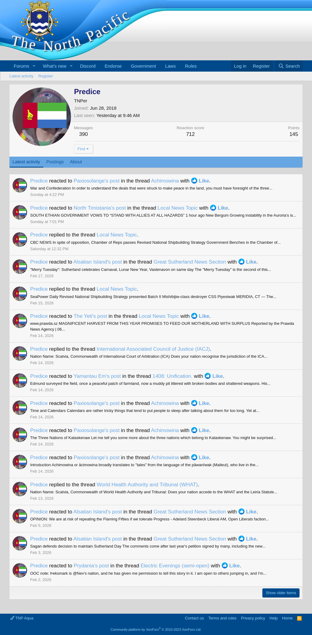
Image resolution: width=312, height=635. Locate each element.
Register (45, 76)
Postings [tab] (55, 161)
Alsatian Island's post (97, 262)
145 (293, 134)
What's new (54, 66)
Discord (88, 66)
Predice (39, 181)
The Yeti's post (90, 316)
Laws (170, 66)
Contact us (194, 618)
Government (143, 66)
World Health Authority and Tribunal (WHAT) (147, 485)
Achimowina (165, 181)
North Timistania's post (100, 208)
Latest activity (21, 76)
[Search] (289, 66)
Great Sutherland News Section (190, 262)
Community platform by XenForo (156, 629)
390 (83, 134)
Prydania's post (91, 566)
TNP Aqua (21, 618)
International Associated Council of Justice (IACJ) (153, 349)
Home (287, 618)
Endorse (113, 66)
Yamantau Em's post (97, 376)
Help (274, 618)
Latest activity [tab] (26, 161)
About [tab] (76, 161)
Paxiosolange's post (97, 181)
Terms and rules (222, 618)
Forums (21, 66)
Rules (191, 66)
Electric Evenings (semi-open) (174, 566)
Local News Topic (178, 208)
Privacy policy (253, 618)
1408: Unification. (172, 376)
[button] (34, 66)
